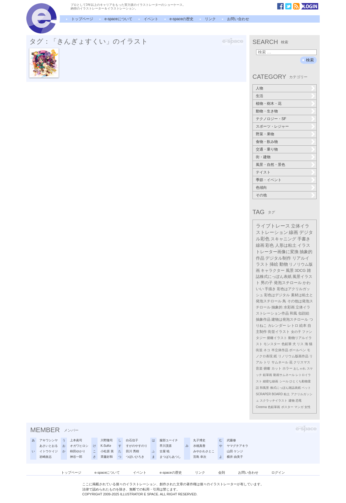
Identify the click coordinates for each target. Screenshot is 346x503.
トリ (266, 362)
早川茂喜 (166, 445)
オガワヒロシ (79, 445)
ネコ (266, 350)
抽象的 (276, 307)
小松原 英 (107, 451)
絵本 (303, 325)
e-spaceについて (118, 19)
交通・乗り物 (267, 149)
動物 (283, 264)
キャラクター (273, 270)
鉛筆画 (267, 375)
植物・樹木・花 (269, 103)
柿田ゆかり (77, 451)
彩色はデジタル (277, 295)
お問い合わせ (238, 19)
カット (276, 368)
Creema (261, 407)
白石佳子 (132, 440)
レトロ (292, 325)
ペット (306, 387)
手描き (270, 289)
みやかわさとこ (204, 451)
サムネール (279, 362)
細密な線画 (270, 381)
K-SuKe (106, 445)
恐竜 (299, 400)
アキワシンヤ (48, 440)
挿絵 (274, 264)
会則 (221, 472)
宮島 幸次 (199, 456)
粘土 (287, 394)
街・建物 (263, 157)
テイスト (263, 172)
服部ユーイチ (169, 440)
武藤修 (231, 440)
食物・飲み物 (267, 142)
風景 (290, 270)
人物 (259, 88)
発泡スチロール (288, 283)
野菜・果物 (265, 134)
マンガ (299, 407)
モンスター (271, 344)
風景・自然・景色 (270, 164)
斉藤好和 (107, 456)
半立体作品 (279, 350)
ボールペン (297, 350)
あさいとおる (48, 445)
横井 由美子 (235, 456)
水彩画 (289, 307)
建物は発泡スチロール (289, 319)
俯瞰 (266, 368)
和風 (293, 313)
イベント (151, 19)
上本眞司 (76, 440)
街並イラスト (279, 332)
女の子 (296, 332)
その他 (261, 195)
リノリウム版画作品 (293, 356)
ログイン (278, 472)
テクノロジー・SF (271, 119)
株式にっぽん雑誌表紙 (285, 387)
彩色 (269, 245)
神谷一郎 (76, 456)
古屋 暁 (165, 451)
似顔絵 (303, 313)
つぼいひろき (135, 456)
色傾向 (261, 187)
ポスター (287, 407)
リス (300, 344)
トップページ (82, 19)
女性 (307, 407)
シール (284, 381)
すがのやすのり (136, 445)
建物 (292, 400)
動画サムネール (284, 375)
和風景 (264, 387)
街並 (259, 350)
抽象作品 (263, 319)
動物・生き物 (267, 111)
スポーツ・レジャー (272, 126)
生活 (259, 96)
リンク (210, 19)
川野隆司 (107, 440)
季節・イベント (269, 180)
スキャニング (283, 238)
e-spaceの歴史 (182, 19)
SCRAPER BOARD (269, 394)
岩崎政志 (45, 456)
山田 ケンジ (235, 451)
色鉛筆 (287, 344)
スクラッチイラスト (273, 400)
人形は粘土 (285, 245)
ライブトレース (273, 225)
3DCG (300, 270)
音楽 (259, 368)
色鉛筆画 (274, 407)
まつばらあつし (170, 456)
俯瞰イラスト (277, 338)
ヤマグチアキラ (237, 445)
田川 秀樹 (132, 451)
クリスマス (301, 362)
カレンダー (277, 325)
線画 (293, 232)
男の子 (267, 283)
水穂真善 (199, 445)
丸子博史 (199, 440)
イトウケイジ (48, 451)
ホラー (287, 368)
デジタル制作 (278, 258)
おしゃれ (299, 368)
